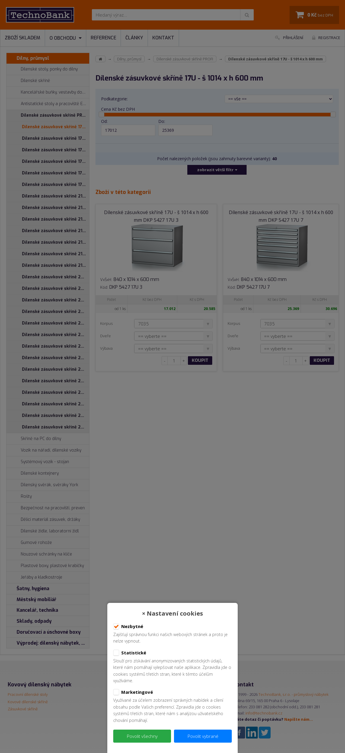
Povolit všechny (142, 736)
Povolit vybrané (203, 736)
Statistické (129, 653)
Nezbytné (128, 626)
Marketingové (133, 692)
